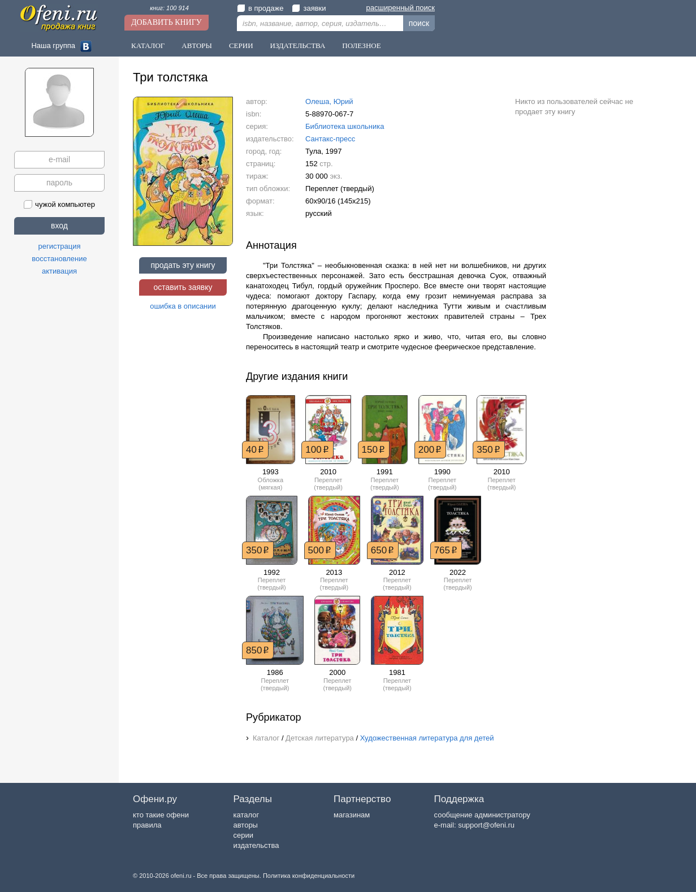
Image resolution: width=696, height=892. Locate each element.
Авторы (196, 45)
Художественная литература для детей (427, 738)
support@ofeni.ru (486, 825)
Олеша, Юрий (329, 101)
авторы (246, 825)
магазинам (352, 815)
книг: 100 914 (169, 8)
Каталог (148, 45)
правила (147, 825)
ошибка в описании (183, 306)
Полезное (361, 45)
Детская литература (320, 738)
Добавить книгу (166, 22)
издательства (256, 845)
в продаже (260, 8)
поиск (419, 23)
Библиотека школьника (344, 126)
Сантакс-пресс (330, 139)
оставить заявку (182, 287)
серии (243, 835)
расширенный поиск (400, 7)
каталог (247, 815)
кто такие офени (161, 815)
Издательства (298, 45)
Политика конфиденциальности (309, 875)
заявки (309, 8)
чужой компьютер (59, 204)
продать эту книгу (182, 265)
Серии (241, 45)
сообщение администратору (482, 815)
